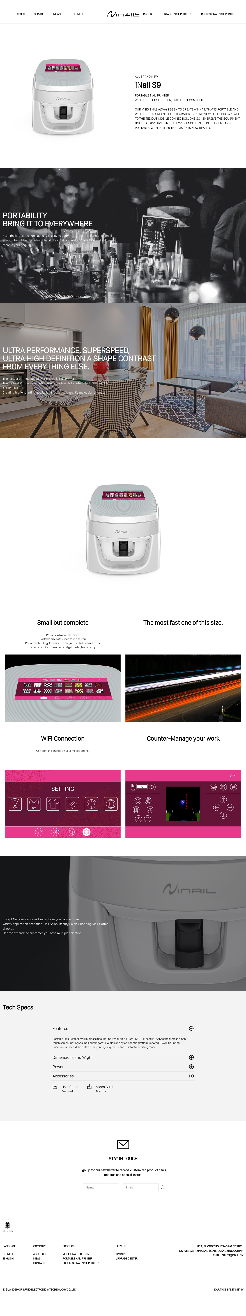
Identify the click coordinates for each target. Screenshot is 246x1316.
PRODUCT (68, 1246)
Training (121, 1254)
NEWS (57, 14)
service (121, 1246)
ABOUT (21, 14)
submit (162, 1187)
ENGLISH (8, 1258)
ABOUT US (39, 1254)
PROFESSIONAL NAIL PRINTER (217, 14)
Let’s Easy (236, 1289)
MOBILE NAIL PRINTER (138, 14)
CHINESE (77, 14)
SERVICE (39, 14)
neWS (37, 1258)
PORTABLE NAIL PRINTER (175, 14)
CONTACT (39, 1263)
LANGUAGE (9, 1246)
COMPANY (39, 1246)
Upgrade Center (126, 1258)
